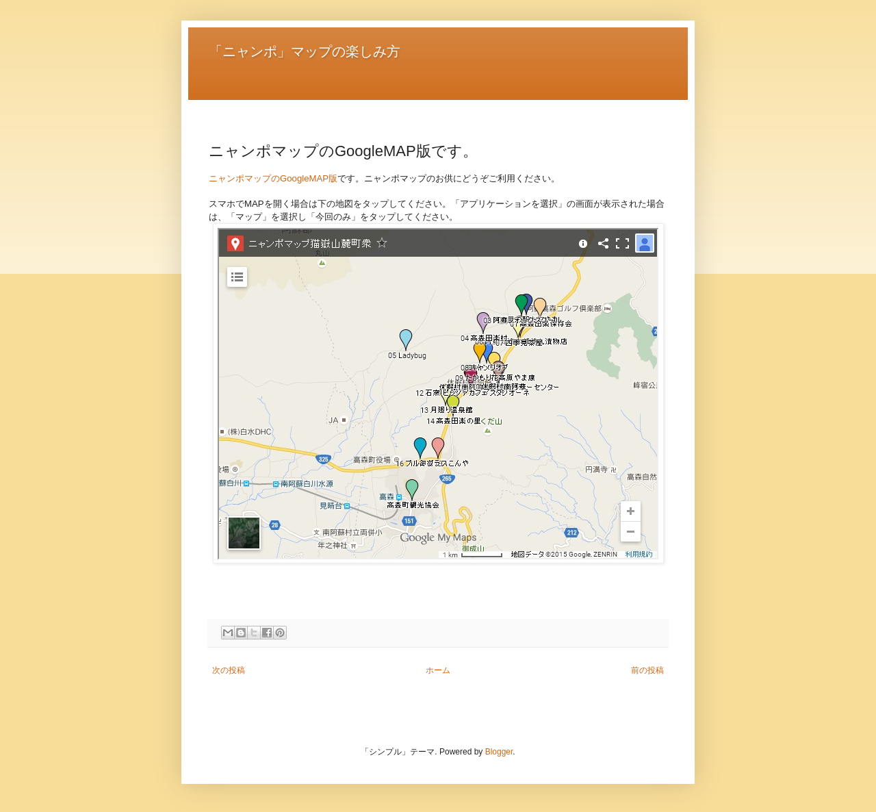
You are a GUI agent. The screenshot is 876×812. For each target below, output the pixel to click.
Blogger (499, 752)
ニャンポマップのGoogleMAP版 (273, 178)
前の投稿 (647, 670)
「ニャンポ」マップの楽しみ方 (304, 51)
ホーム (438, 670)
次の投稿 (228, 670)
